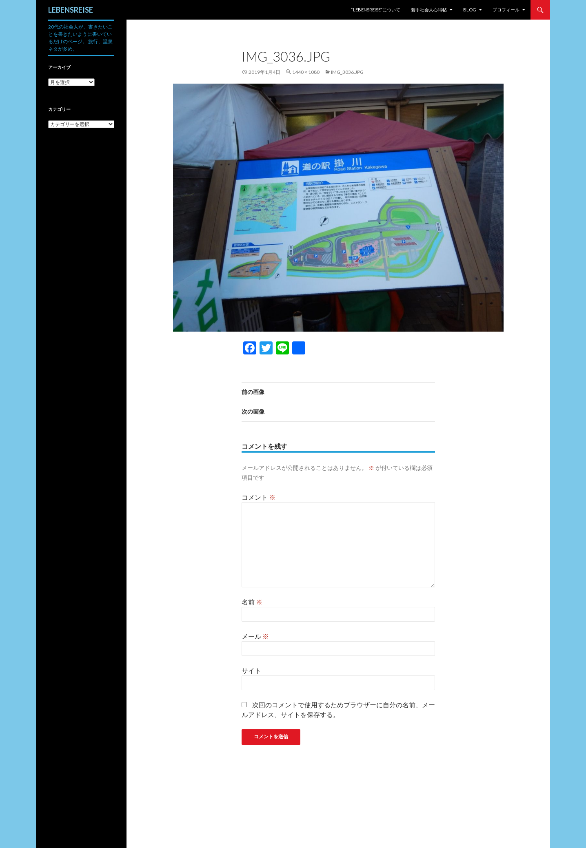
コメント (258, 497)
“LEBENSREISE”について (375, 9)
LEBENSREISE (70, 9)
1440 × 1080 (306, 72)
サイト (251, 670)
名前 (252, 602)
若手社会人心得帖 (429, 9)
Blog (469, 9)
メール (255, 636)
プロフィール (506, 9)
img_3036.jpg (347, 72)
